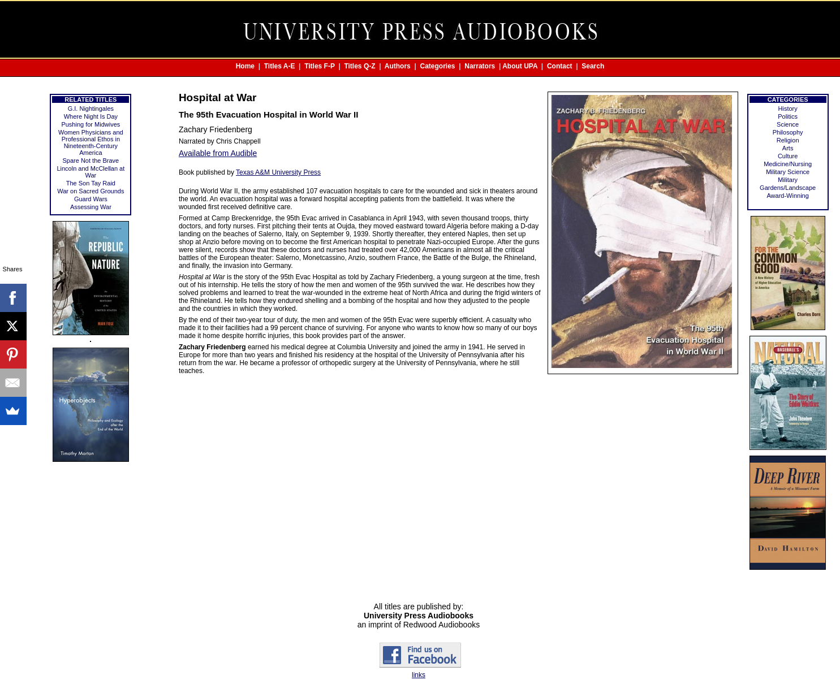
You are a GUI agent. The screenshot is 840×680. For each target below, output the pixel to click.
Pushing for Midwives (90, 124)
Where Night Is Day (91, 116)
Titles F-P (319, 66)
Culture (788, 156)
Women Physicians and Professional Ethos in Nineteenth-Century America (90, 142)
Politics (788, 116)
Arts (788, 148)
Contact (559, 66)
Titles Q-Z (359, 66)
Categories (437, 66)
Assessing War (90, 206)
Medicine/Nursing (788, 164)
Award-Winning (787, 195)
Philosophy (788, 132)
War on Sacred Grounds (90, 191)
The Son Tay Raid (90, 183)
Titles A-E (279, 66)
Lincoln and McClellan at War (90, 172)
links (418, 675)
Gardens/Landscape (788, 187)
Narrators (479, 66)
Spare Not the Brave (91, 160)
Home (245, 66)
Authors (398, 66)
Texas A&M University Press (278, 172)
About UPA (519, 66)
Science (788, 124)
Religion (788, 140)
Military (788, 179)
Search (592, 66)
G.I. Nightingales (91, 108)
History (788, 108)
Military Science (787, 171)
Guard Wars (90, 199)
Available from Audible (218, 153)
